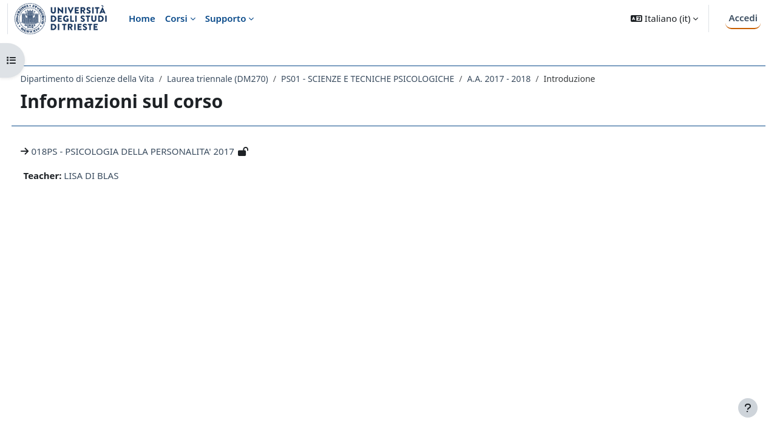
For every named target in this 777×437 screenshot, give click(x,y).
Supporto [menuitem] (225, 18)
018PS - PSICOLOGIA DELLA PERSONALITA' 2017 (155, 151)
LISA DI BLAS (114, 175)
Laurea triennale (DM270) (240, 78)
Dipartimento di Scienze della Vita (110, 78)
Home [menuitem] (142, 18)
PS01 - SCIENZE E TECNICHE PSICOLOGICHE (390, 78)
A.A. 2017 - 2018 (522, 78)
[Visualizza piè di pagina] (748, 408)
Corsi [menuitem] (176, 18)
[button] (664, 18)
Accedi (743, 18)
